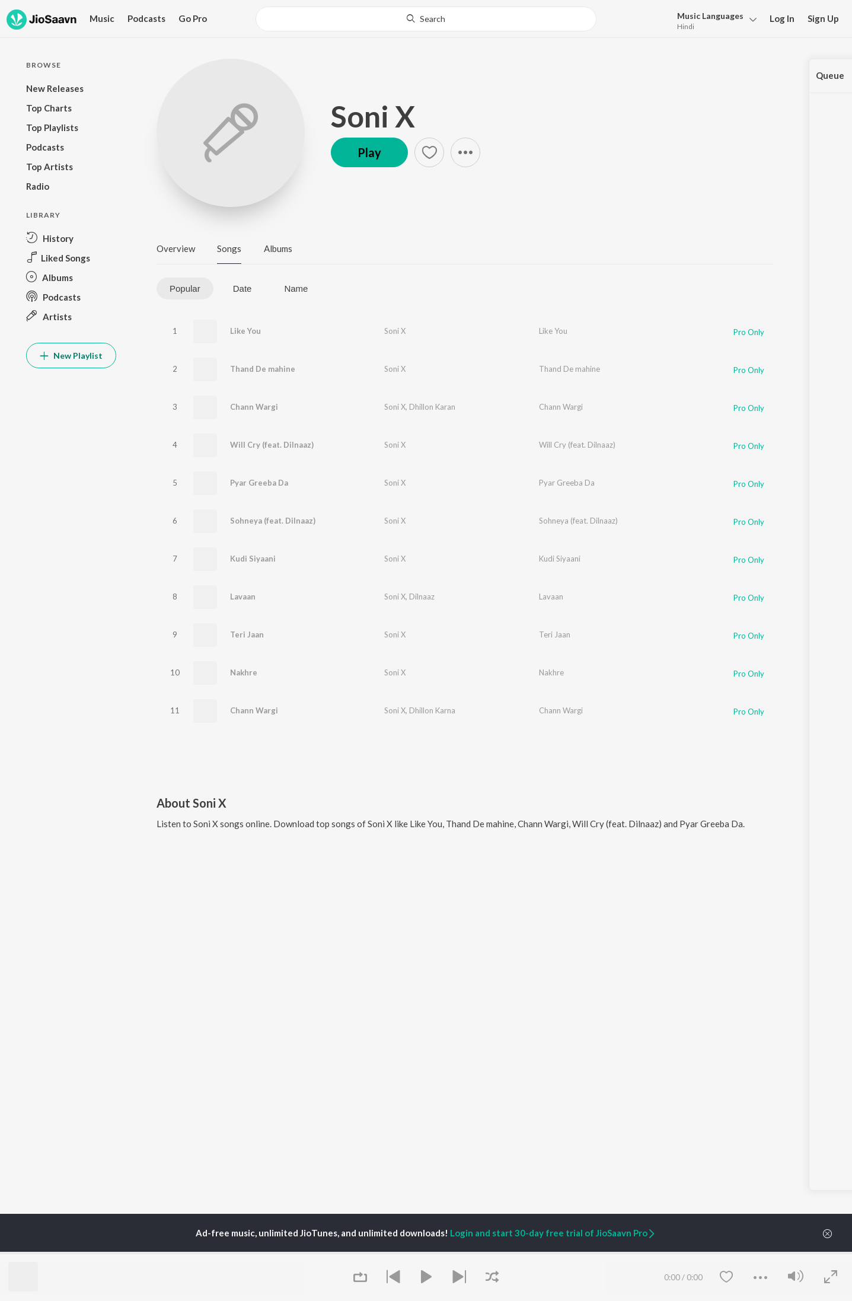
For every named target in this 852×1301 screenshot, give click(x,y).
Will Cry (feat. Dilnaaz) (272, 444)
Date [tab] (242, 288)
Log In (782, 18)
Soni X (373, 116)
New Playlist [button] (71, 355)
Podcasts (146, 18)
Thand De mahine (262, 369)
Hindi (685, 26)
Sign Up (823, 18)
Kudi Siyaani (253, 558)
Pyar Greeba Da (259, 482)
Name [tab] (296, 288)
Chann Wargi (254, 407)
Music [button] (102, 18)
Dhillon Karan (432, 407)
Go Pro (192, 18)
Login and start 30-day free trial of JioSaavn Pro (553, 1232)
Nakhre (243, 672)
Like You (245, 331)
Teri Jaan (247, 634)
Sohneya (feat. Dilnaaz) (272, 520)
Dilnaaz (422, 596)
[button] (714, 20)
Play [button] (369, 152)
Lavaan (243, 596)
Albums (278, 248)
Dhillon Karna (432, 710)
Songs (229, 248)
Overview (176, 248)
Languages (710, 16)
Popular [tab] (185, 288)
